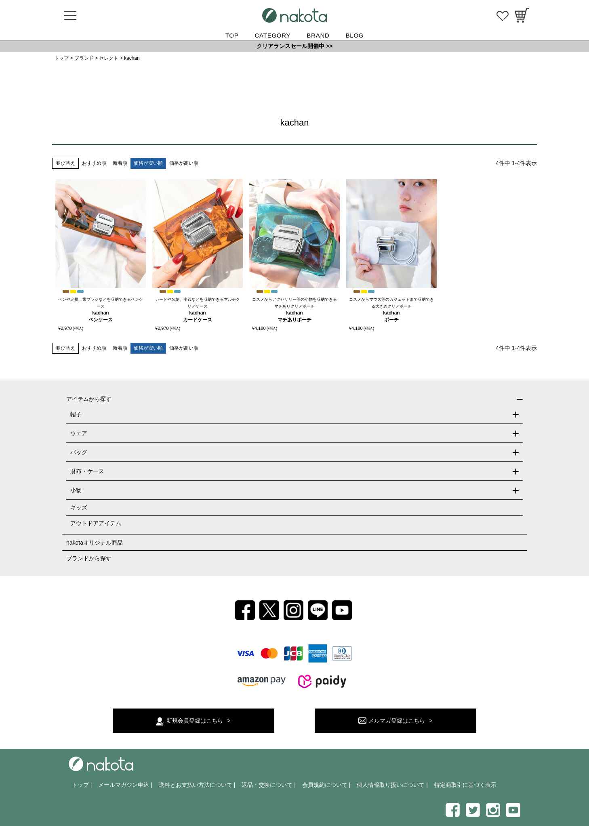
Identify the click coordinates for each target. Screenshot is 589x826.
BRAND (318, 35)
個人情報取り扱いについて (391, 785)
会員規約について (324, 785)
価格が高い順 (183, 163)
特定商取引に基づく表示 (465, 785)
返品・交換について (267, 785)
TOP (232, 35)
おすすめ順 (94, 163)
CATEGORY (273, 35)
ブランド (84, 58)
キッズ (78, 507)
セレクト (108, 58)
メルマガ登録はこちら (396, 720)
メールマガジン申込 (123, 785)
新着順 (120, 163)
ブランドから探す (88, 558)
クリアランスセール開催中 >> (294, 46)
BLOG (355, 35)
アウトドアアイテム (95, 523)
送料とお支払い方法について (195, 785)
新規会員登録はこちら (194, 720)
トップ (61, 58)
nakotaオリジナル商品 (94, 542)
